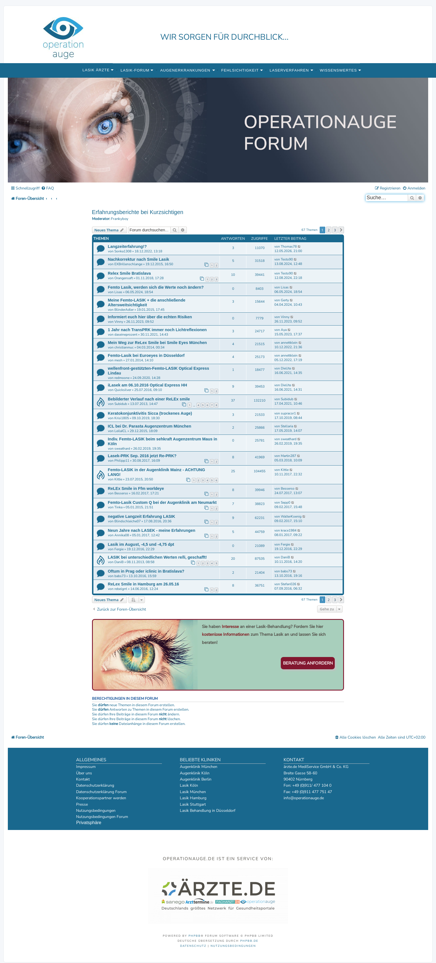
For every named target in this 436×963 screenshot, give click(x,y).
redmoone (121, 378)
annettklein (289, 342)
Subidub (120, 404)
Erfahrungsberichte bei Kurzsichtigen (137, 212)
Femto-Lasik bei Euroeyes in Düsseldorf (146, 355)
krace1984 (288, 530)
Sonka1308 (122, 251)
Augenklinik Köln (194, 773)
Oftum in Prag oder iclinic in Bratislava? (146, 571)
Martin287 (288, 456)
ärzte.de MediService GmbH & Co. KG (316, 766)
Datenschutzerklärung (95, 785)
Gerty (285, 300)
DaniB (119, 562)
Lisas (118, 292)
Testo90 (287, 259)
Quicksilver (122, 390)
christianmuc (124, 347)
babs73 (120, 576)
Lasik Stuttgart (193, 804)
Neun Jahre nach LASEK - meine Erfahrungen (151, 530)
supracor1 (288, 413)
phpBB (194, 936)
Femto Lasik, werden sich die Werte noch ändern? (156, 287)
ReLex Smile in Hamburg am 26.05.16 (143, 584)
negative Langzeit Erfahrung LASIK (141, 516)
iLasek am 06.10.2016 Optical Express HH (147, 385)
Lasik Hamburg (193, 798)
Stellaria (287, 426)
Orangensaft (123, 278)
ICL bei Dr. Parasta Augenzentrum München (149, 426)
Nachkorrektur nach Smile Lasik (138, 259)
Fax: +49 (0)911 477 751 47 (308, 791)
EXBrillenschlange (128, 264)
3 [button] (335, 230)
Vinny (118, 321)
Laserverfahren (289, 70)
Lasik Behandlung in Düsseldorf (207, 810)
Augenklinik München (198, 766)
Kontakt (83, 779)
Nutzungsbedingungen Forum (102, 816)
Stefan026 (288, 584)
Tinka (118, 507)
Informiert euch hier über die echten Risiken (150, 317)
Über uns (84, 773)
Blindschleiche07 (127, 521)
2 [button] (329, 230)
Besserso (121, 493)
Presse (82, 804)
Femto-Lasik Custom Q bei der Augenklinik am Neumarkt (162, 502)
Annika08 (121, 535)
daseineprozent (125, 334)
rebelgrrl (120, 589)
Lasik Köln (189, 785)
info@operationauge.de (304, 798)
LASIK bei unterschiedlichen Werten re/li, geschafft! (157, 557)
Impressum (86, 766)
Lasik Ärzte (96, 70)
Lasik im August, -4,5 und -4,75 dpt (141, 544)
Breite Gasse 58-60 (300, 773)
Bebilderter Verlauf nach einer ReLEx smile (149, 399)
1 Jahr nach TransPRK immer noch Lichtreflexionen (157, 330)
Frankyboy (119, 219)
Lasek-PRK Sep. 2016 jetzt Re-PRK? (142, 456)
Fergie (119, 549)
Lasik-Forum (135, 70)
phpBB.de (249, 941)
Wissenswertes (338, 70)
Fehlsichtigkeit (240, 70)
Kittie (118, 479)
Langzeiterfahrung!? (127, 246)
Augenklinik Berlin (195, 779)
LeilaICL (120, 431)
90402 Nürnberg (298, 779)
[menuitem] (47, 188)
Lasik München (193, 791)
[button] (341, 230)
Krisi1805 (121, 418)
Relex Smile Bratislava (129, 273)
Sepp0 (285, 502)
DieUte (286, 368)
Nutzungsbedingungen (96, 810)
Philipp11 (121, 460)
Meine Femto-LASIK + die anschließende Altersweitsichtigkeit (146, 302)
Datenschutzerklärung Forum (101, 791)
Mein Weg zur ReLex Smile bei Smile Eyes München (157, 342)
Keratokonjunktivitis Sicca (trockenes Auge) (150, 413)
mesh (118, 360)
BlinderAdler (124, 309)
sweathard (122, 448)
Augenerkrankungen (185, 70)
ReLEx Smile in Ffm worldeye (136, 488)
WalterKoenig (291, 516)
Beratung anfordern (308, 663)
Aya (284, 330)
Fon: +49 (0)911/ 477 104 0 (307, 785)
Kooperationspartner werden (101, 798)
